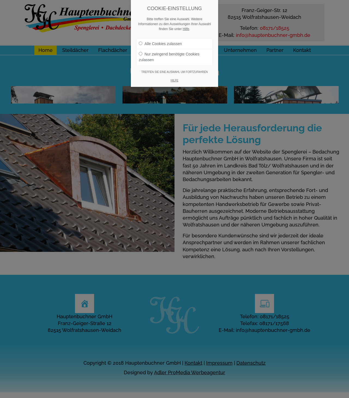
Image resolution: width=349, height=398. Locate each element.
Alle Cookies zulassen (160, 44)
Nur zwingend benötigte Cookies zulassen (169, 57)
